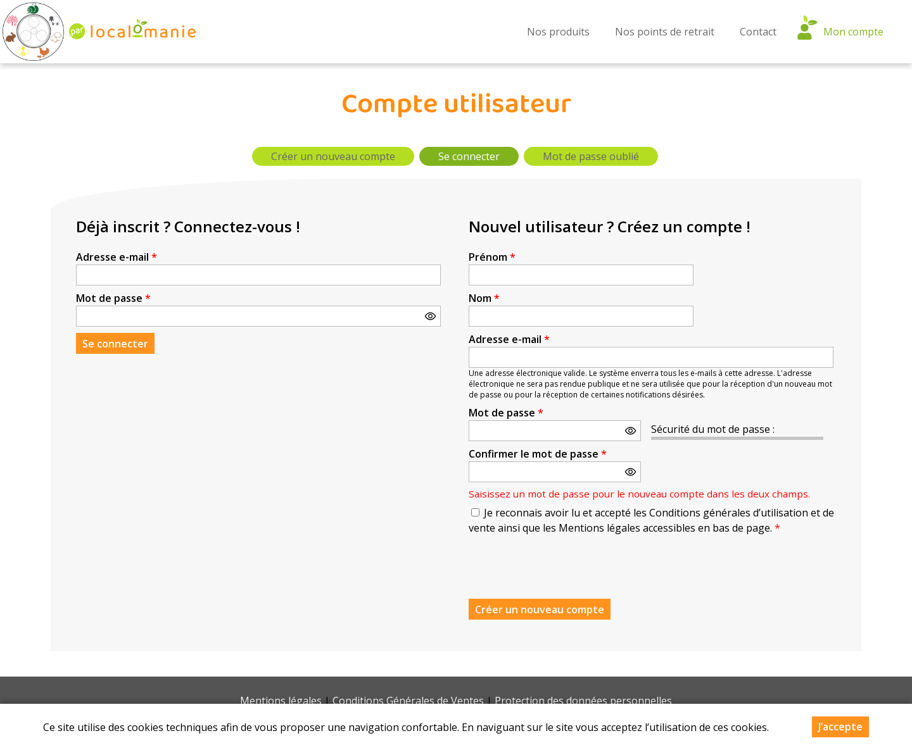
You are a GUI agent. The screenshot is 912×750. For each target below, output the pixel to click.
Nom (484, 298)
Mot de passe (113, 298)
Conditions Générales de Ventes (408, 701)
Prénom (492, 257)
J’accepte (840, 727)
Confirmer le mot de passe (538, 454)
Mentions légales (281, 701)
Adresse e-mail (116, 257)
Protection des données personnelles (583, 701)
